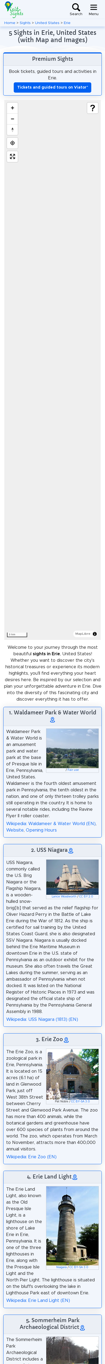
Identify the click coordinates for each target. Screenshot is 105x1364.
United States (47, 23)
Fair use (73, 770)
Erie (67, 23)
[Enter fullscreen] (12, 156)
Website (15, 830)
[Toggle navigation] (94, 9)
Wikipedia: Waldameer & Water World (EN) (51, 824)
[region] (52, 370)
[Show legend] (92, 108)
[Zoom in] (12, 108)
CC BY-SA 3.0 (80, 1101)
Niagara (61, 1267)
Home (9, 23)
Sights (25, 23)
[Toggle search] (76, 9)
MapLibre (82, 633)
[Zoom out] (12, 118)
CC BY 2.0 (86, 896)
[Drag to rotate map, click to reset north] (12, 129)
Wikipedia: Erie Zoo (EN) (31, 1157)
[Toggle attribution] (95, 634)
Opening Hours (41, 830)
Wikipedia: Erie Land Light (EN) (38, 1300)
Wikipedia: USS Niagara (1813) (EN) (42, 1019)
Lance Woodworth (64, 896)
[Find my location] (12, 143)
